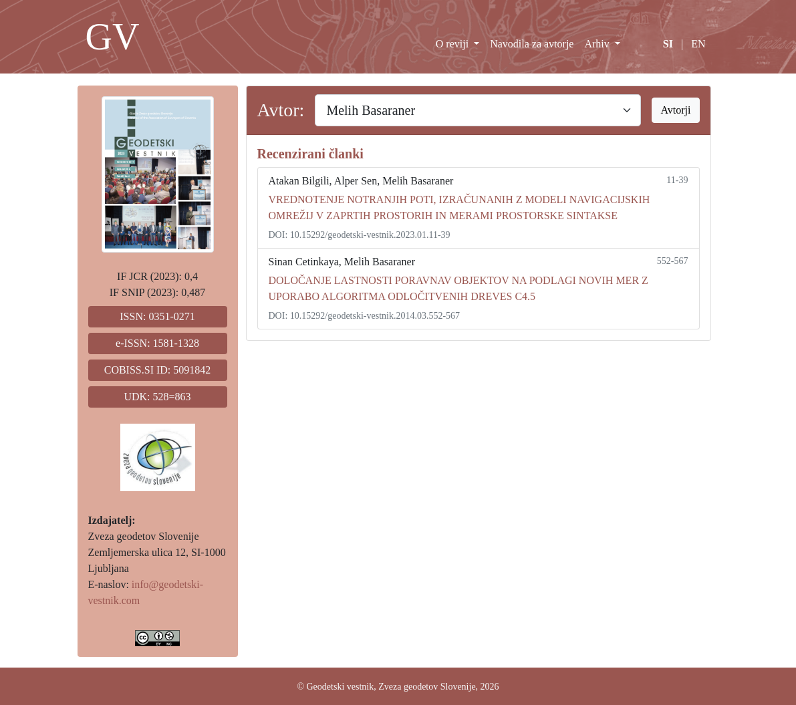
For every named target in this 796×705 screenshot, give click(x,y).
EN (698, 43)
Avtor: (281, 110)
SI (668, 43)
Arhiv (598, 43)
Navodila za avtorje (531, 43)
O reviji (453, 43)
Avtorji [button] (675, 110)
